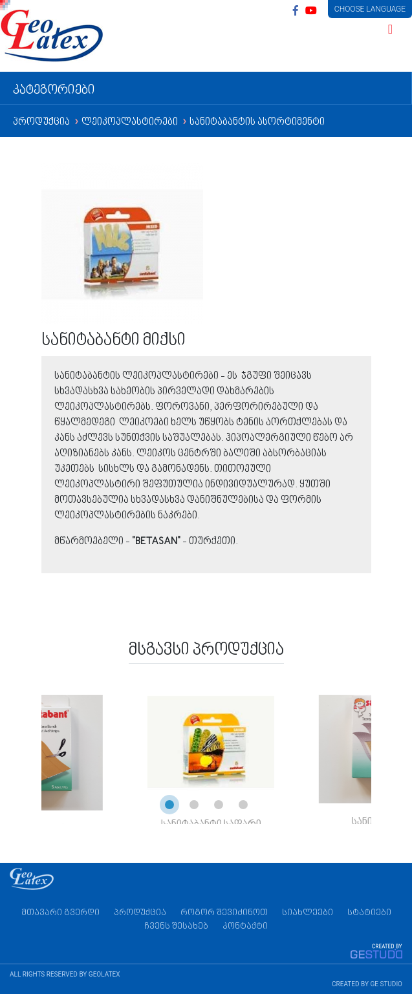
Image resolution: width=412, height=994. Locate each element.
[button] (169, 804)
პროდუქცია (42, 122)
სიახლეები (307, 912)
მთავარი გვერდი (60, 912)
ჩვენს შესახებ (176, 926)
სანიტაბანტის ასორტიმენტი (257, 122)
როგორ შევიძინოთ (224, 912)
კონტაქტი (245, 926)
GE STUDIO (386, 984)
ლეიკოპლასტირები (130, 122)
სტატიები (369, 912)
